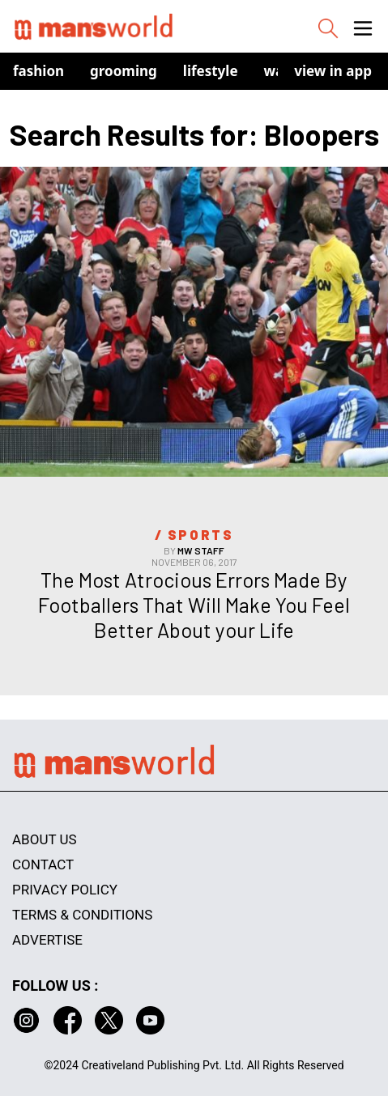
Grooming (123, 71)
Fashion (38, 71)
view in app (333, 71)
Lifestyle (210, 71)
